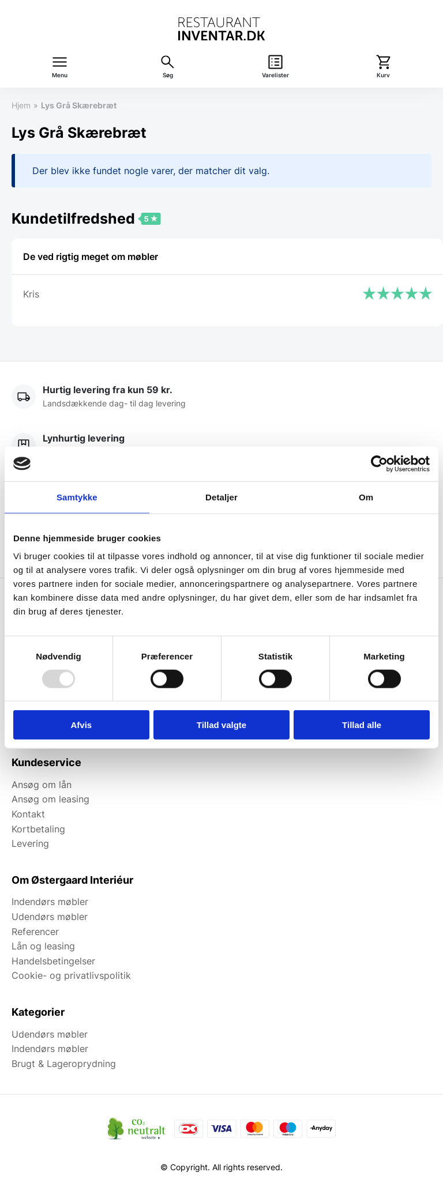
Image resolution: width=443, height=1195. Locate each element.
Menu (59, 75)
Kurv (383, 75)
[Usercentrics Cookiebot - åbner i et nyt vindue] (379, 463)
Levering (30, 843)
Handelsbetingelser (53, 961)
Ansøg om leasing (50, 799)
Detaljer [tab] (221, 497)
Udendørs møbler (50, 916)
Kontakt (28, 814)
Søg (168, 75)
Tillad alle (361, 725)
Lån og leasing (43, 946)
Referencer (35, 931)
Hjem (21, 105)
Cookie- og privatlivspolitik (71, 975)
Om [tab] (366, 497)
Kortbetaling (38, 829)
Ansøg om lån (42, 784)
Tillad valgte (221, 725)
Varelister (275, 75)
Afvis (81, 725)
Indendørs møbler (50, 901)
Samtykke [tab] (77, 497)
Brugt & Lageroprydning (64, 1063)
